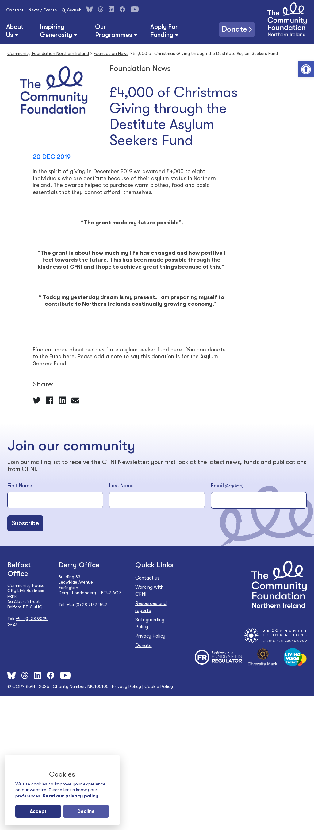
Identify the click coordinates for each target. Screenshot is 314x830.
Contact (15, 9)
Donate (231, 28)
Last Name (121, 485)
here (176, 350)
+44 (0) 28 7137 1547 (87, 604)
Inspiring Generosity (56, 30)
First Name (19, 485)
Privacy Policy (150, 636)
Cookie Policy (158, 686)
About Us (14, 30)
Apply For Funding (164, 30)
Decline (86, 811)
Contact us (147, 578)
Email (227, 486)
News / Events (43, 9)
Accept (38, 811)
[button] (306, 69)
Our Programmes (113, 30)
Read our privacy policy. (71, 796)
